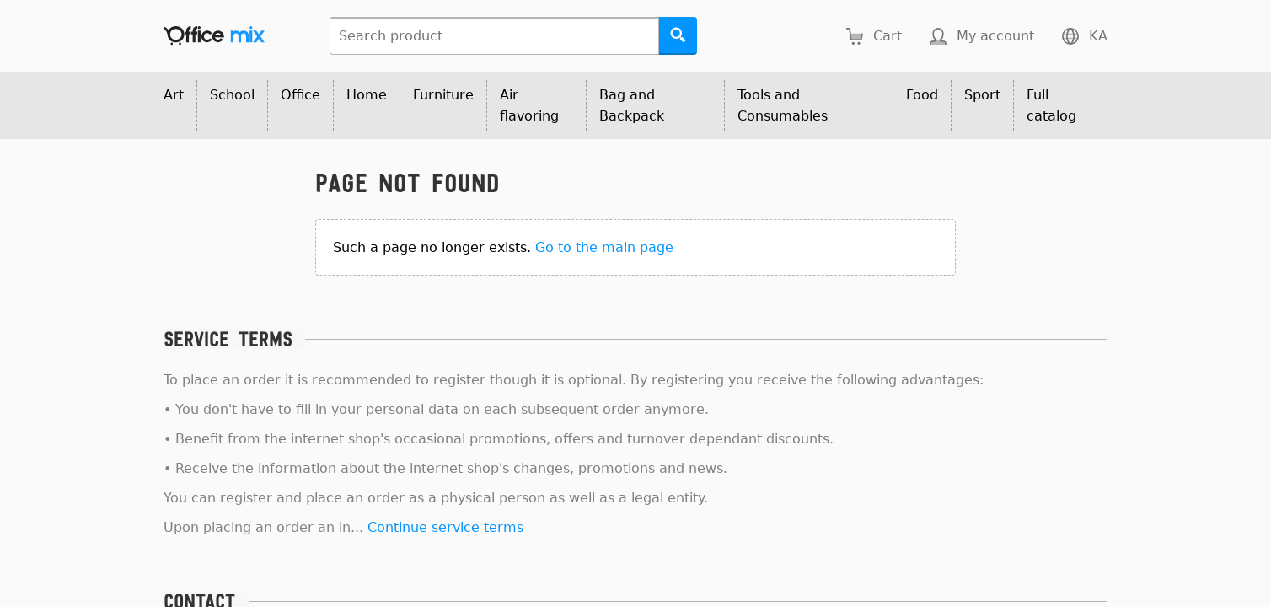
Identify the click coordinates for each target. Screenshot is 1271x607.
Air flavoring (529, 105)
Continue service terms (445, 527)
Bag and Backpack (631, 105)
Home (366, 95)
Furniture (443, 95)
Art (174, 95)
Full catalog (1051, 105)
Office (300, 95)
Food (922, 95)
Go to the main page (604, 247)
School (232, 95)
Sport (982, 95)
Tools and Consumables (782, 105)
